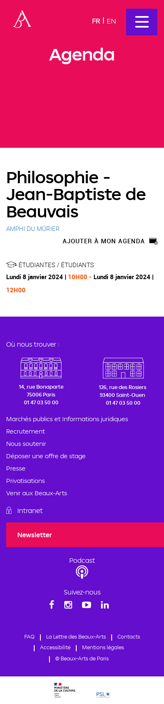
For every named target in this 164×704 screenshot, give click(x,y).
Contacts (128, 636)
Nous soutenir (26, 444)
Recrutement (25, 431)
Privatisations (25, 481)
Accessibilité (55, 647)
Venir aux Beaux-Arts (36, 493)
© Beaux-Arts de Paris (82, 658)
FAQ (29, 636)
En (111, 20)
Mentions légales (103, 647)
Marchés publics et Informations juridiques (67, 419)
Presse (16, 468)
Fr (96, 20)
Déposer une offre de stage (46, 456)
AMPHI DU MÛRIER (33, 228)
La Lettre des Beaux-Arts (76, 636)
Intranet (30, 511)
